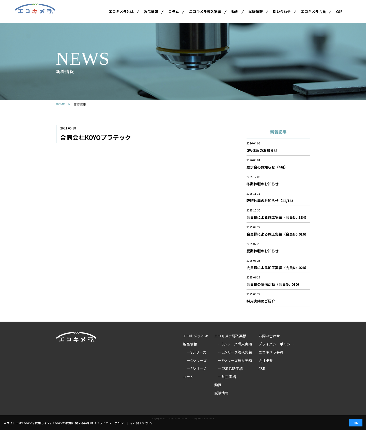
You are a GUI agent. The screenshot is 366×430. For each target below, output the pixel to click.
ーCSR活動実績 (230, 368)
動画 (234, 11)
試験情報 (256, 11)
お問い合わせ (269, 335)
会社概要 (265, 360)
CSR (339, 11)
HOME (60, 104)
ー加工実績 (227, 376)
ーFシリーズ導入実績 (235, 360)
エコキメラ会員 (313, 11)
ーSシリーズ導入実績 (235, 343)
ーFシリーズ (196, 368)
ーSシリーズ (196, 352)
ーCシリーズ (197, 360)
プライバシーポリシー (276, 343)
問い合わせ (282, 11)
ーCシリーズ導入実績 (235, 352)
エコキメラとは (121, 11)
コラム (173, 11)
